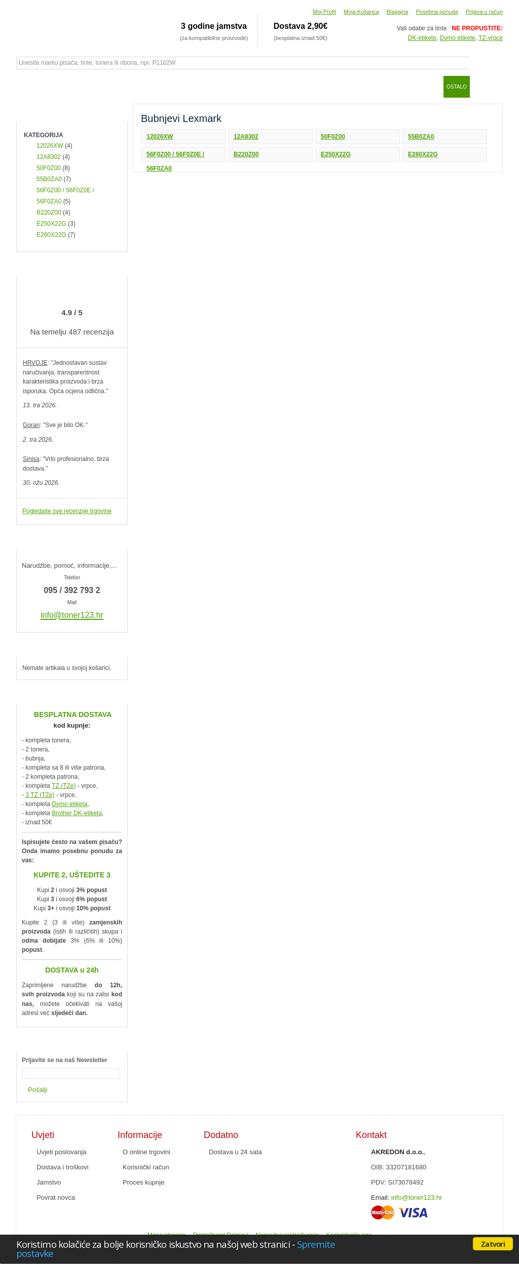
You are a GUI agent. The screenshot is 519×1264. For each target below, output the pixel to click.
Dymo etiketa (69, 804)
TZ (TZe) (64, 785)
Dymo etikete (457, 37)
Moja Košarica (361, 12)
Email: (380, 1197)
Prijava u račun (484, 12)
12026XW (159, 136)
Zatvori (493, 1244)
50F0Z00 (333, 136)
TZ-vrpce (490, 37)
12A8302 (246, 136)
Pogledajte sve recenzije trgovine (67, 511)
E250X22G (336, 154)
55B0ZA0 (421, 136)
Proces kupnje (143, 1182)
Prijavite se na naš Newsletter (64, 1060)
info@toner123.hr (416, 1197)
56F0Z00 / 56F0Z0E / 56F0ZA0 (175, 156)
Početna (29, 86)
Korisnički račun (146, 1167)
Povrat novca (55, 1197)
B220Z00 (246, 154)
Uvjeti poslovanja (61, 1152)
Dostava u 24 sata (235, 1152)
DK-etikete (422, 37)
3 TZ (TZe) (39, 794)
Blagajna (398, 12)
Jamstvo (48, 1182)
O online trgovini (146, 1152)
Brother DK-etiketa (77, 813)
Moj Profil (324, 12)
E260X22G (423, 154)
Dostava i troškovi (62, 1167)
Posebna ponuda (437, 12)
